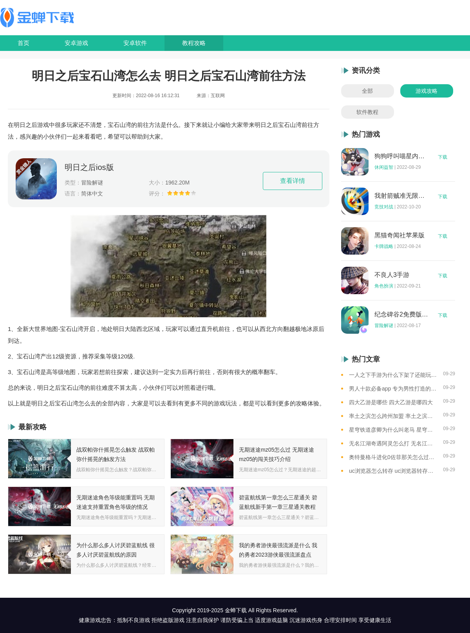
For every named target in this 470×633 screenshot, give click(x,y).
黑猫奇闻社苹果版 (399, 235)
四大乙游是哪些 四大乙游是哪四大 (391, 402)
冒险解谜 (383, 325)
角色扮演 (383, 286)
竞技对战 (383, 207)
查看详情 (292, 180)
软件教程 (367, 112)
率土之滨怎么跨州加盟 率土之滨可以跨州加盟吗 (393, 416)
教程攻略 (194, 43)
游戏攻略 (426, 91)
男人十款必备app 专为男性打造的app (393, 388)
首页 (23, 43)
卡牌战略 (383, 246)
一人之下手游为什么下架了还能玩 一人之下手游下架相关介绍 (393, 375)
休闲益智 (383, 167)
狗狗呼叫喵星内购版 (401, 156)
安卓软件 (135, 43)
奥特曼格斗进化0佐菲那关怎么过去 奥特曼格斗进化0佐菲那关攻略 (393, 457)
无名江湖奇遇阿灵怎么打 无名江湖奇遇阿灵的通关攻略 (393, 443)
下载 (442, 157)
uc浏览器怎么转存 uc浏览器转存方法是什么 (393, 471)
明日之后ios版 (89, 167)
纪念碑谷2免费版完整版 (401, 314)
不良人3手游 (391, 275)
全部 (367, 91)
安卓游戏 (76, 43)
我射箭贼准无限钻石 (401, 196)
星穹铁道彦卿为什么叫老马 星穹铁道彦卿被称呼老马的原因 (393, 430)
